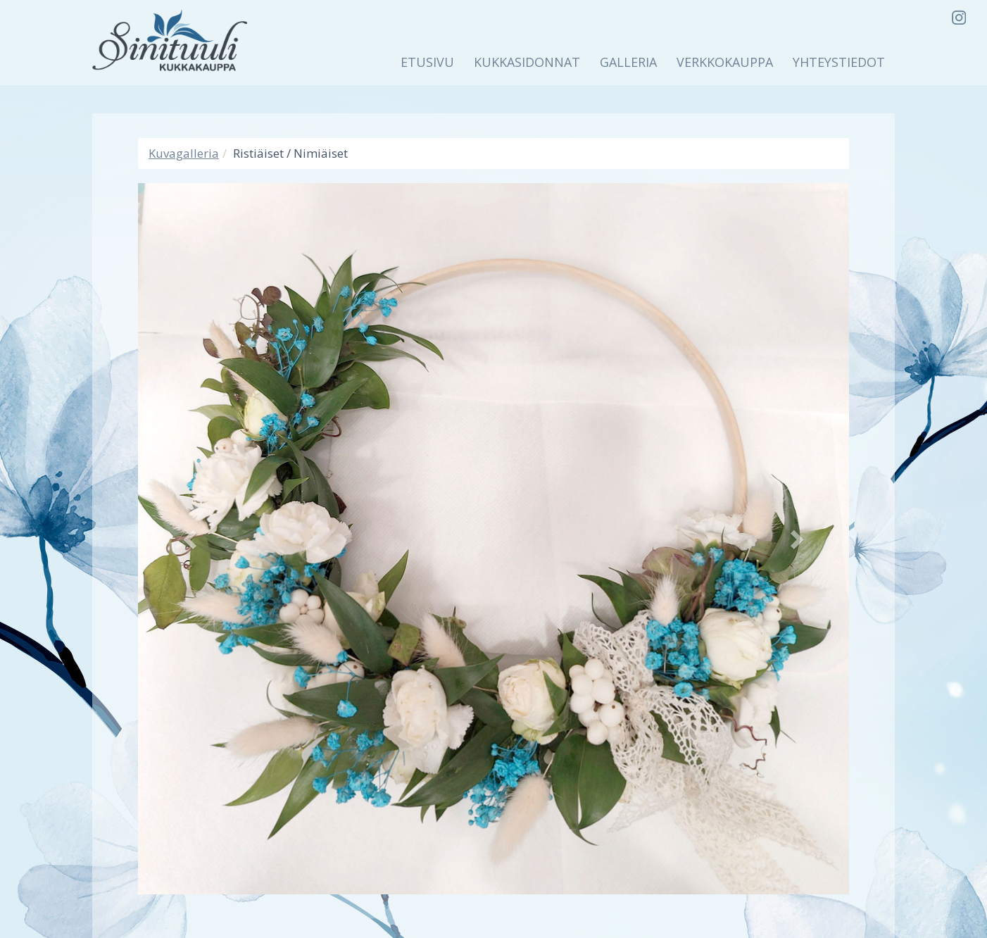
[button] (191, 538)
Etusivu (427, 62)
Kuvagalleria (184, 153)
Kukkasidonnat (527, 62)
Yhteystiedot (839, 62)
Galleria (628, 62)
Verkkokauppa (725, 62)
